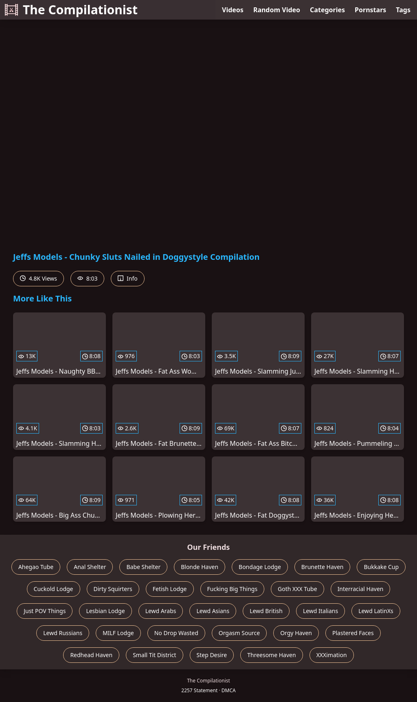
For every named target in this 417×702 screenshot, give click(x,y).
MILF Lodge (118, 633)
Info (127, 278)
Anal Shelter (90, 567)
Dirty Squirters (113, 589)
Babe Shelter (143, 567)
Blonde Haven (199, 567)
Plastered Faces (353, 633)
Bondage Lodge (260, 567)
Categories (327, 9)
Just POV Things (45, 611)
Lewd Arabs (160, 611)
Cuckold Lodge (53, 589)
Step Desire (212, 655)
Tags (403, 9)
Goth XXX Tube (297, 589)
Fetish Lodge (170, 589)
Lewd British (266, 611)
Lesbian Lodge (105, 611)
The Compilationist (71, 9)
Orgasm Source (239, 633)
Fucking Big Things (232, 589)
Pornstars (370, 9)
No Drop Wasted (176, 633)
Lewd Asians (212, 611)
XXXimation (331, 655)
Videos (233, 9)
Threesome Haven (271, 655)
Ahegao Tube (35, 567)
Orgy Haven (296, 633)
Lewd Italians (320, 611)
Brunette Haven (322, 567)
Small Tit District (154, 655)
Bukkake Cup (381, 567)
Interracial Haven (361, 589)
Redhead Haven (91, 655)
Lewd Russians (62, 633)
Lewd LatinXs (375, 611)
